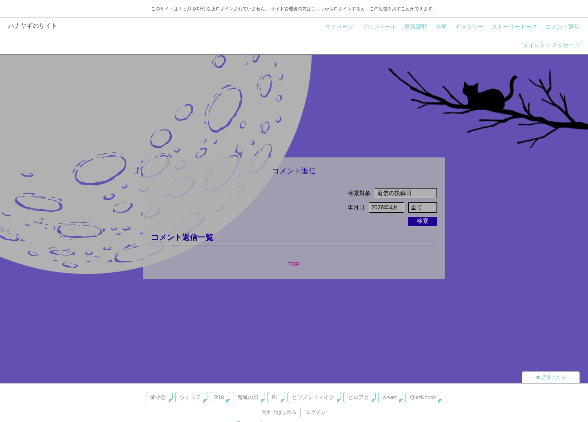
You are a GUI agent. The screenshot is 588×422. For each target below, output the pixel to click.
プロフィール (379, 26)
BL (275, 397)
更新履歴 (415, 26)
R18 (219, 397)
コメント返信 (563, 26)
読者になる (551, 377)
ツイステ (190, 397)
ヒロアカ (358, 397)
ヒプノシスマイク (313, 397)
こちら (318, 8)
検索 (422, 221)
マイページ (339, 26)
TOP (294, 264)
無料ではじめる (279, 412)
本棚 (441, 26)
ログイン (316, 412)
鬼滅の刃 (247, 397)
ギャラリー (469, 26)
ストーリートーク (514, 26)
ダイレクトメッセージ (551, 45)
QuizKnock (423, 397)
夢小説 (158, 397)
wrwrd (390, 397)
